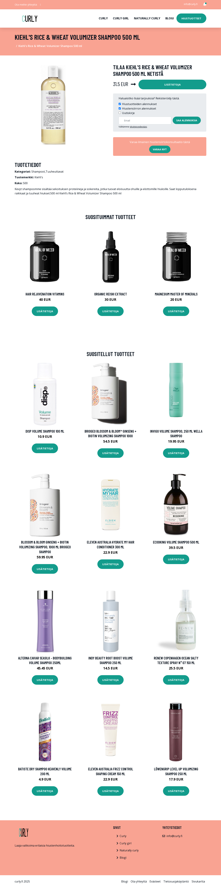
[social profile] (40, 4)
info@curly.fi (191, 4)
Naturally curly (147, 18)
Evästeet (155, 881)
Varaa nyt (160, 149)
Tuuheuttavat (55, 171)
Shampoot (38, 171)
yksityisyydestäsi (138, 126)
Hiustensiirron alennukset (139, 108)
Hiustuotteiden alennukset (139, 104)
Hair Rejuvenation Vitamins (45, 294)
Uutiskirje (128, 113)
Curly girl (121, 18)
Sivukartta (198, 881)
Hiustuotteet (191, 18)
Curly (103, 18)
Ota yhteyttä (139, 881)
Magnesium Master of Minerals (176, 294)
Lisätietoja (172, 84)
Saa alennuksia (186, 120)
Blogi (169, 18)
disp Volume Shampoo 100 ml (45, 431)
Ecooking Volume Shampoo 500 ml (176, 542)
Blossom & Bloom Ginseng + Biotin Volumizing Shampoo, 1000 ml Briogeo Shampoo (45, 547)
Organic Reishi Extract (110, 294)
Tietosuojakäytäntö (176, 881)
